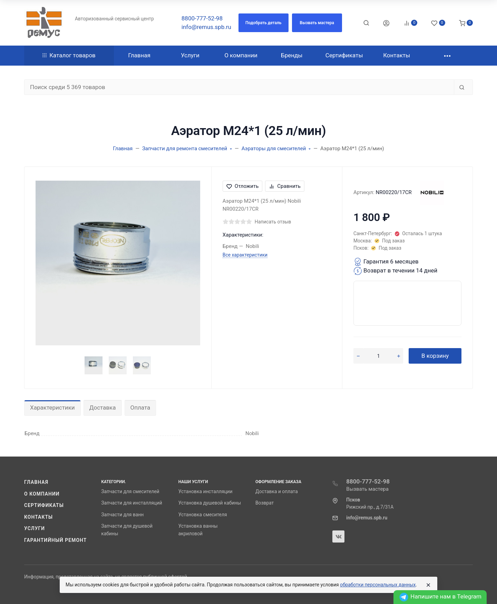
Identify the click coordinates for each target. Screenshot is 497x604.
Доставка (102, 407)
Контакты (38, 517)
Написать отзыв (273, 221)
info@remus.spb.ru (206, 26)
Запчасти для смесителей (130, 491)
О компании (42, 494)
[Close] (428, 585)
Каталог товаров (69, 55)
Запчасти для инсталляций (131, 503)
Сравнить (285, 186)
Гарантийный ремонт (55, 540)
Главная (36, 482)
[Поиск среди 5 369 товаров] (239, 87)
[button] (263, 22)
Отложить (242, 186)
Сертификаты (44, 505)
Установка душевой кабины (209, 503)
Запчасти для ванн (122, 514)
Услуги (34, 528)
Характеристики (52, 407)
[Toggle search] (366, 23)
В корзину (435, 355)
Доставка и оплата (276, 491)
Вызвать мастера (367, 489)
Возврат (264, 503)
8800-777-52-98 (202, 18)
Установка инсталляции (205, 491)
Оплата (140, 407)
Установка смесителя (202, 514)
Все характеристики (245, 255)
